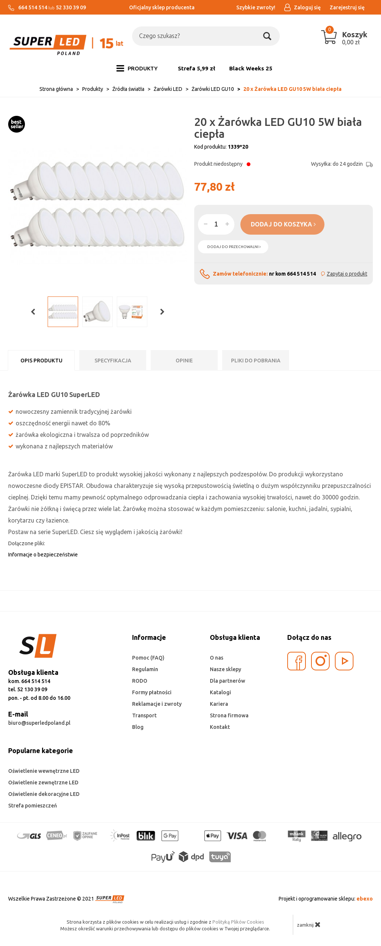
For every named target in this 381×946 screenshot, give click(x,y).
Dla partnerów (227, 681)
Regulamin (145, 669)
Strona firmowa (229, 715)
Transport (144, 715)
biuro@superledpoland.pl (39, 723)
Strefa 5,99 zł (196, 68)
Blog (138, 727)
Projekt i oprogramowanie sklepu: (326, 899)
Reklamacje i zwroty (157, 704)
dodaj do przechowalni (234, 247)
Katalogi (220, 692)
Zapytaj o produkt (347, 274)
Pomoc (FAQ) (148, 658)
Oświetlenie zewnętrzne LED (43, 782)
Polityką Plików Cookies (238, 921)
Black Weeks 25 (250, 68)
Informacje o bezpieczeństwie (43, 555)
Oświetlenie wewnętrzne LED (44, 771)
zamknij (309, 924)
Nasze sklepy (225, 669)
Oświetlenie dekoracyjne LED (44, 794)
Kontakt (220, 727)
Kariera (219, 704)
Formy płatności (152, 692)
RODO (139, 681)
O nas (216, 658)
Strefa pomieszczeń (32, 806)
